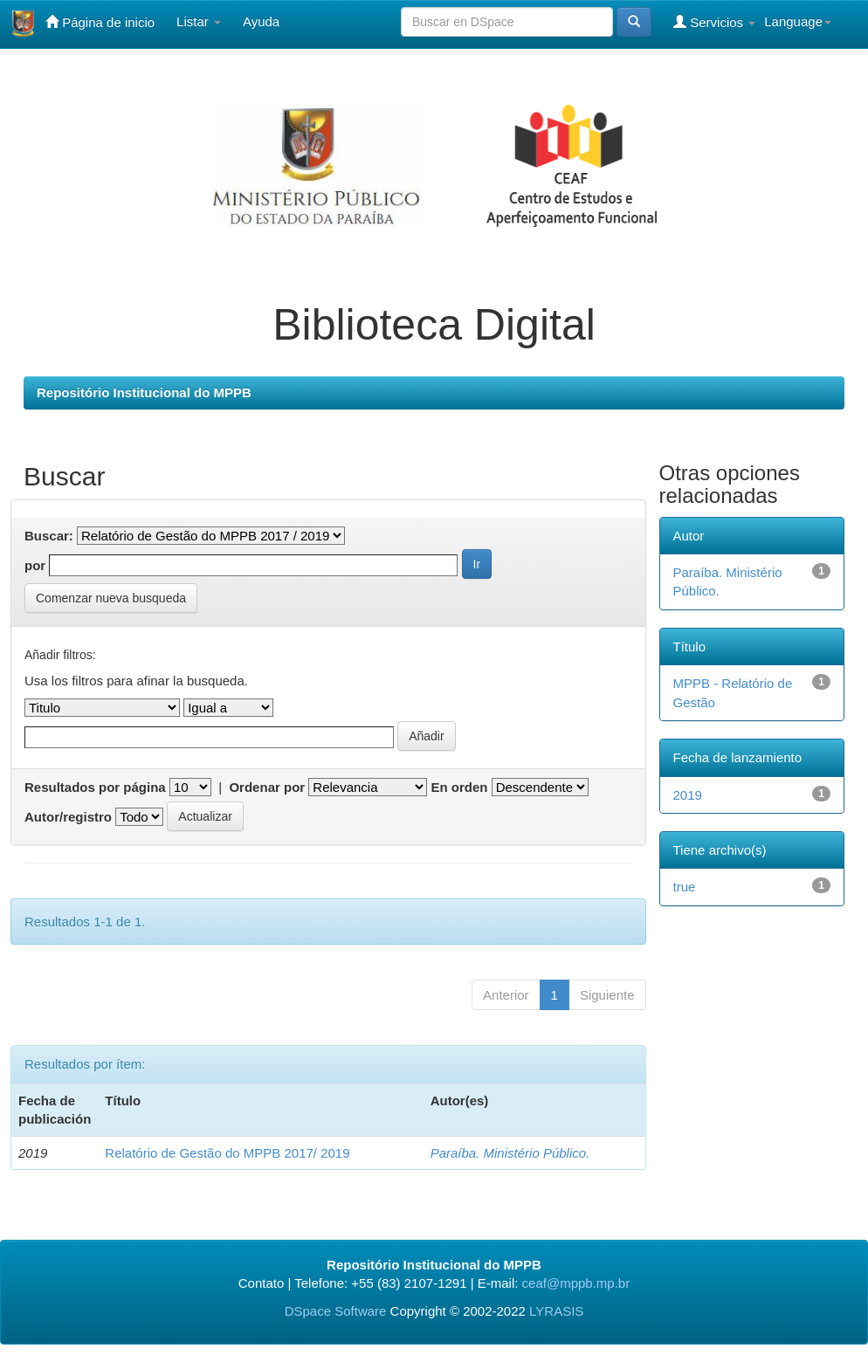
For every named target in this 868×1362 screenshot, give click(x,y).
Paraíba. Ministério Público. (510, 1152)
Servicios (714, 22)
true (684, 886)
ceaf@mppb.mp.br (576, 1283)
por (34, 565)
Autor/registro (68, 816)
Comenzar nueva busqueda (111, 598)
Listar (198, 21)
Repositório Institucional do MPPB (144, 392)
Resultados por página (95, 787)
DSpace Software (336, 1311)
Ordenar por (267, 787)
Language (797, 21)
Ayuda (261, 21)
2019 (687, 795)
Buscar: (48, 535)
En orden (459, 787)
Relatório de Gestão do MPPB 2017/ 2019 (227, 1152)
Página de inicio (100, 22)
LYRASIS (556, 1311)
